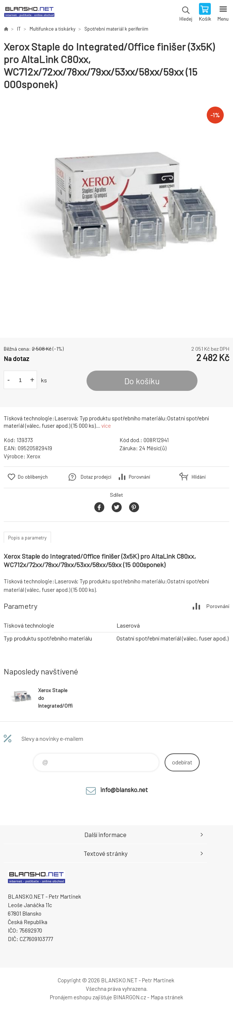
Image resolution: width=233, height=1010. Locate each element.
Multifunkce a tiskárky (52, 29)
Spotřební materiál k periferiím (116, 29)
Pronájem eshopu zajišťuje (81, 997)
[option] (116, 214)
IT (19, 29)
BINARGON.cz (129, 997)
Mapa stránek (167, 997)
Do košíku (142, 381)
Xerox (33, 456)
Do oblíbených (33, 477)
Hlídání (199, 477)
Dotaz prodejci (96, 477)
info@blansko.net (124, 789)
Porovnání (139, 477)
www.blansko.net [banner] (29, 13)
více (106, 425)
